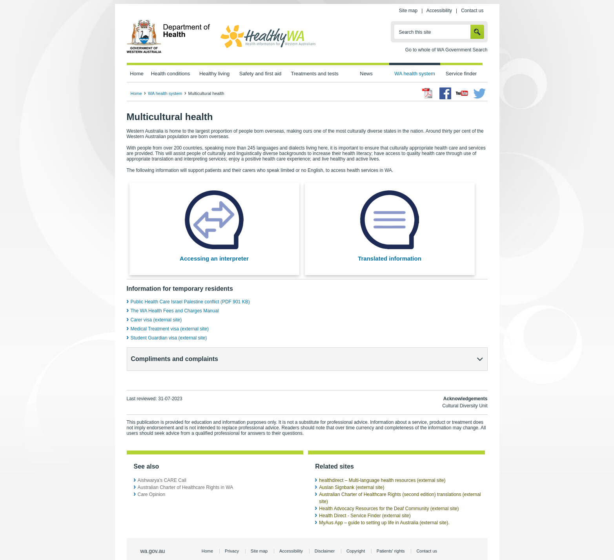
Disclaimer (325, 536)
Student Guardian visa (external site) (169, 338)
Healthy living (214, 74)
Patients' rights (391, 536)
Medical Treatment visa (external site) (170, 329)
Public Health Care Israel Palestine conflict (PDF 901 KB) (190, 302)
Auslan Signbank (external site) (351, 473)
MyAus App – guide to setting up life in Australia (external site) (383, 508)
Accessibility (439, 10)
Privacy (232, 536)
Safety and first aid (260, 74)
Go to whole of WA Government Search (446, 50)
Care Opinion (152, 480)
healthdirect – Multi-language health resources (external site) (382, 466)
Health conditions (170, 74)
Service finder (461, 74)
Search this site (415, 32)
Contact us (472, 10)
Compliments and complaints (175, 359)
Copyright (355, 536)
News (366, 74)
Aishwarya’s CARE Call (162, 466)
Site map (408, 10)
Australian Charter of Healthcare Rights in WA (185, 473)
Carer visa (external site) (156, 320)
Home (137, 74)
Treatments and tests (314, 74)
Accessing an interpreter (214, 258)
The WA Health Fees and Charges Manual (175, 311)
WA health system (414, 74)
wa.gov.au (152, 537)
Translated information (389, 258)
